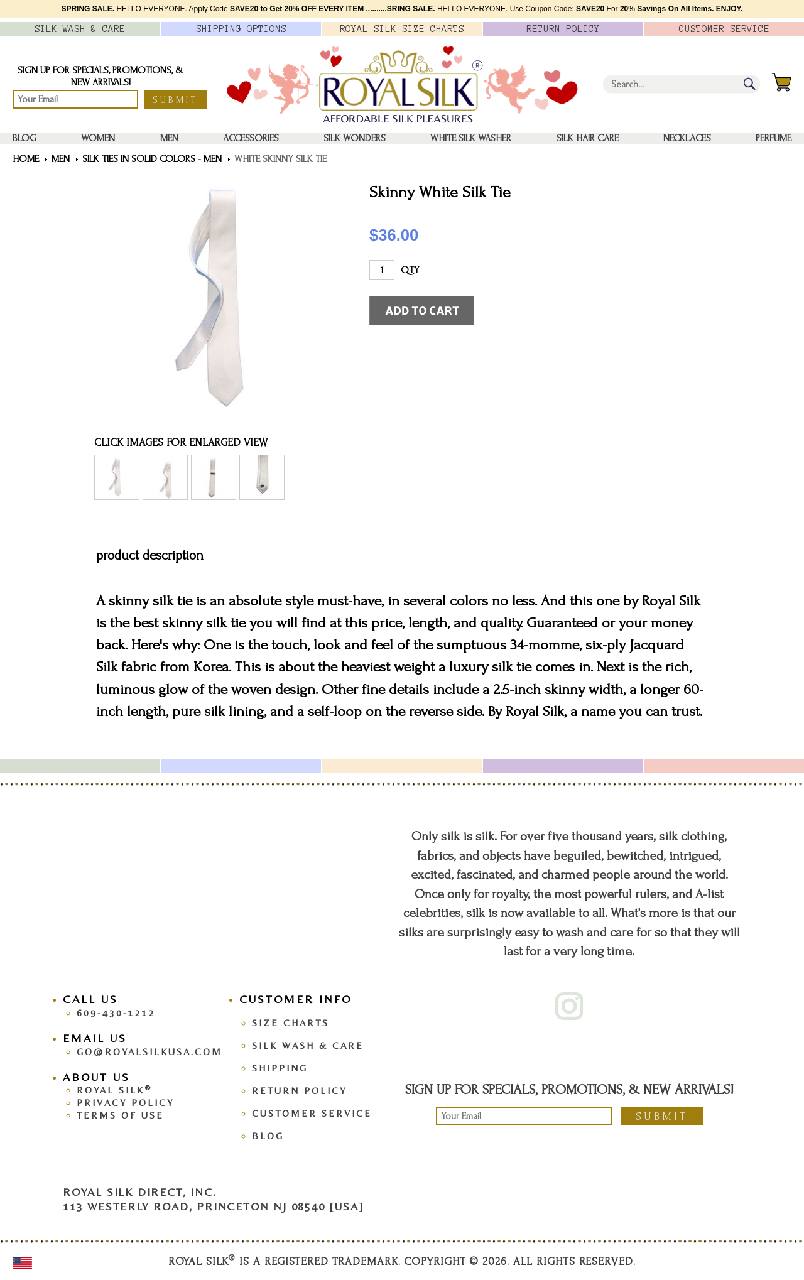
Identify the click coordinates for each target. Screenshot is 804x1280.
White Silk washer (470, 138)
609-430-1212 (116, 1012)
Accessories (251, 138)
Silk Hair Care (588, 138)
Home (26, 159)
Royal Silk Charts (402, 29)
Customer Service (312, 1113)
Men (169, 138)
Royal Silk (114, 1090)
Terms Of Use (120, 1115)
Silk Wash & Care (308, 1045)
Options (241, 29)
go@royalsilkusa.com (149, 1051)
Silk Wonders (354, 138)
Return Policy (299, 1090)
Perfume (773, 138)
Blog (24, 138)
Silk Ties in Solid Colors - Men (152, 159)
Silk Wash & (80, 29)
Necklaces (687, 138)
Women (98, 138)
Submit (175, 100)
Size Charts (290, 1022)
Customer (724, 29)
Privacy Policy (125, 1102)
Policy (563, 29)
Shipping (280, 1068)
